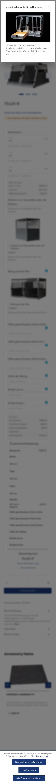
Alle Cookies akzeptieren (28, 778)
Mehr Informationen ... (40, 756)
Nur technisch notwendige (29, 762)
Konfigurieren (29, 770)
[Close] (49, 7)
